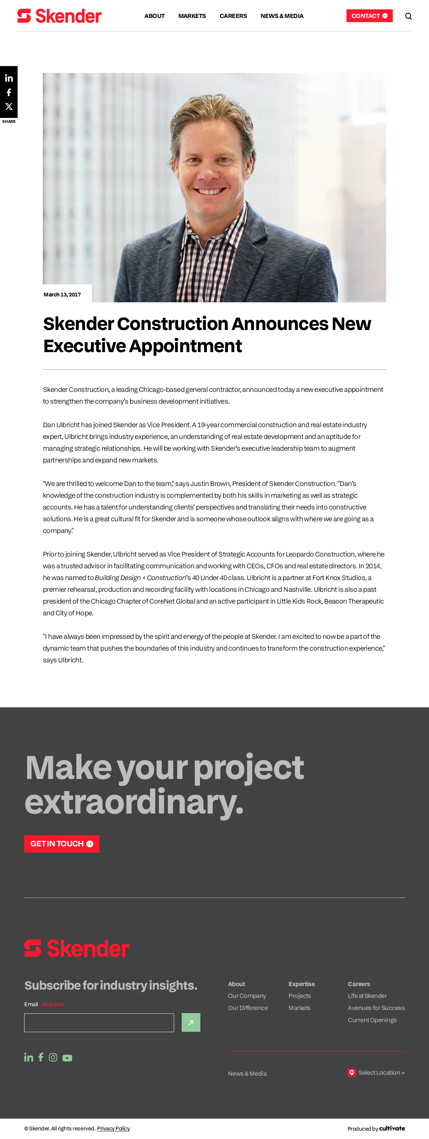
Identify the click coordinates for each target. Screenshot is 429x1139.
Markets (299, 1007)
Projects (299, 995)
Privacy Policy (113, 1129)
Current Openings (372, 1019)
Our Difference (248, 1007)
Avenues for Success (376, 1007)
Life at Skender (367, 995)
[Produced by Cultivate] (376, 1129)
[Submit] (191, 1022)
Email (31, 1004)
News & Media (247, 1073)
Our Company (247, 995)
